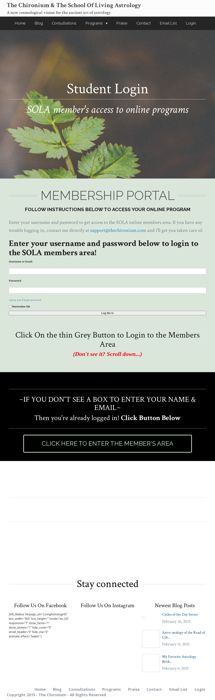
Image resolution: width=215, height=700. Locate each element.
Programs (94, 23)
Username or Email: (21, 261)
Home (20, 23)
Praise (121, 23)
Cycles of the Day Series (180, 614)
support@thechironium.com (118, 230)
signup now (15, 300)
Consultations (64, 23)
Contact (143, 23)
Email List (168, 23)
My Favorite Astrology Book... (179, 659)
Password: (15, 280)
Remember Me (19, 306)
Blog (39, 23)
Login (191, 23)
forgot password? (33, 300)
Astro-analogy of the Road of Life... (183, 635)
